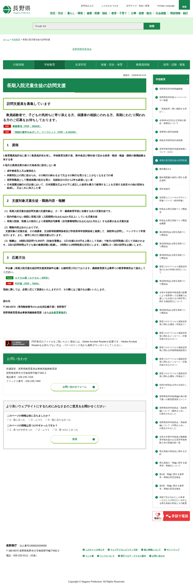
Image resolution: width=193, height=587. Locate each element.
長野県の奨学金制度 (168, 132)
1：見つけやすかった (21, 429)
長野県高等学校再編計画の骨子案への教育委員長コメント (173, 398)
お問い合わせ (158, 556)
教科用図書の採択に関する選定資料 (173, 179)
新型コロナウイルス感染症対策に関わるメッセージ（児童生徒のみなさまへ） (173, 336)
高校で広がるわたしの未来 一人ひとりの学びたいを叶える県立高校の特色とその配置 (173, 500)
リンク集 (89, 556)
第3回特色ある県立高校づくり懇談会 (172, 256)
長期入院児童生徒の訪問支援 (173, 160)
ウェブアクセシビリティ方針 (124, 550)
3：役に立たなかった (59, 420)
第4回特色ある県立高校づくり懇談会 (172, 282)
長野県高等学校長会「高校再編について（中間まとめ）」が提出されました (173, 425)
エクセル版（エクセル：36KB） (32, 278)
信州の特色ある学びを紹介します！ (173, 386)
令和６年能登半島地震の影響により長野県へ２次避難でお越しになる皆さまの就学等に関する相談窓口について (173, 297)
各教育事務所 (58, 312)
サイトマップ (173, 550)
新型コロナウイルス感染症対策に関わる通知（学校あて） (173, 323)
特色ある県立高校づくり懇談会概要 (173, 222)
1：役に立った (17, 420)
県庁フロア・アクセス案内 (133, 556)
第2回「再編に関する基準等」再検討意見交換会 (171, 487)
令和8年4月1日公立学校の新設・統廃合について (172, 122)
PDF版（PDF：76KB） (27, 283)
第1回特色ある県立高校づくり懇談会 (172, 233)
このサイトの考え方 (94, 550)
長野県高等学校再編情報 (171, 89)
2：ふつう (36, 420)
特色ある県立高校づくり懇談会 (173, 210)
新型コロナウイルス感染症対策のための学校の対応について (173, 269)
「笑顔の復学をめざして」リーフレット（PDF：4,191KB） (45, 132)
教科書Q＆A (165, 169)
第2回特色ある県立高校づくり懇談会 (172, 245)
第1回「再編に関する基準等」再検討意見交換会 (171, 475)
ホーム (6, 39)
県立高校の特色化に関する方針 (173, 452)
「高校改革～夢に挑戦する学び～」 (173, 110)
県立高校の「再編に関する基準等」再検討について (173, 464)
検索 (184, 7)
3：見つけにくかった (66, 429)
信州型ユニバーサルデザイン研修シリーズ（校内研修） (173, 199)
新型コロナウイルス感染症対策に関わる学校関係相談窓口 (173, 349)
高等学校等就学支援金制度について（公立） (173, 150)
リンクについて (107, 556)
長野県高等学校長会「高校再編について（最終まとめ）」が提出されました (173, 411)
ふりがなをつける (109, 6)
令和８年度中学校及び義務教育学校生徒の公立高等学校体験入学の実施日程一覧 (173, 440)
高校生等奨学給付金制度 (171, 140)
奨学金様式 (164, 189)
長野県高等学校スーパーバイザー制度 (173, 98)
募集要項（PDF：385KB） (27, 126)
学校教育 (16, 39)
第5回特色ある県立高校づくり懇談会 (172, 311)
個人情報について (152, 550)
